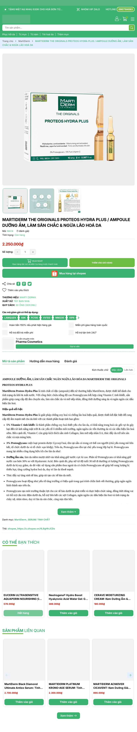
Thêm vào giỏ (68, 613)
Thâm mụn (63, 34)
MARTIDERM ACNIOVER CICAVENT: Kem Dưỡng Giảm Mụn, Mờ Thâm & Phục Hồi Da (112, 687)
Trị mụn (23, 34)
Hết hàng (23, 613)
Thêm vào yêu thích (15, 290)
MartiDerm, (20, 519)
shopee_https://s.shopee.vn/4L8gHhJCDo (31, 528)
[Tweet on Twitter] (30, 284)
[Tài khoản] (117, 19)
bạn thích (20, 542)
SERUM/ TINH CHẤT (39, 519)
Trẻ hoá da (48, 34)
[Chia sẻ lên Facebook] (18, 284)
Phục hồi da (9, 34)
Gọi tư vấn (75, 346)
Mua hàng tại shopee (68, 273)
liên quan (23, 630)
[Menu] (132, 18)
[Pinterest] (24, 284)
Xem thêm (68, 715)
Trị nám (34, 34)
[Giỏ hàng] (125, 19)
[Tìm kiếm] (131, 27)
